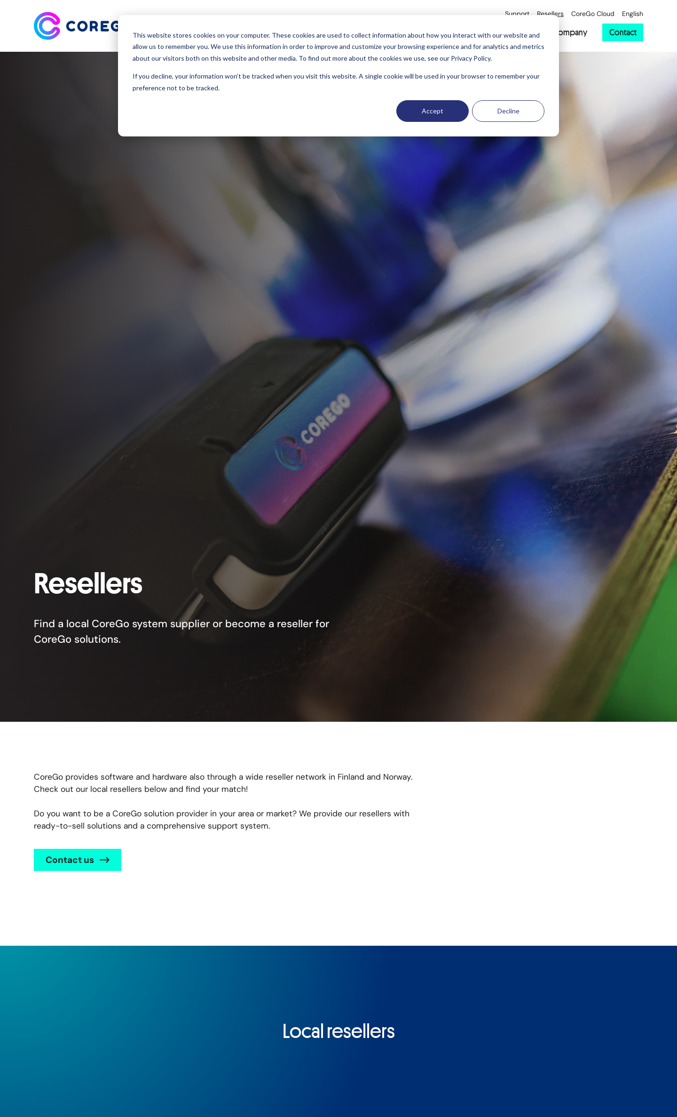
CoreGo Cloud (592, 13)
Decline (508, 111)
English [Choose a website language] (632, 13)
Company (570, 32)
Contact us (70, 860)
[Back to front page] (83, 26)
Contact (623, 32)
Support (517, 13)
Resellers (550, 13)
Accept (432, 111)
